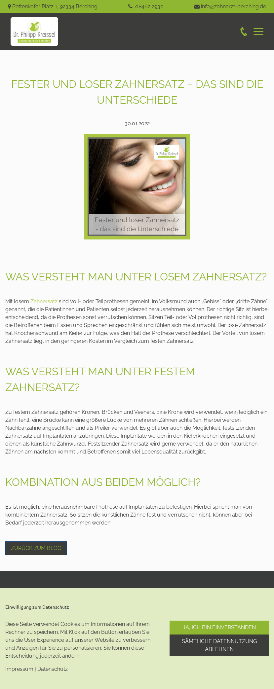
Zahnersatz (44, 301)
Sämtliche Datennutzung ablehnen (219, 645)
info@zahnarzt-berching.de (233, 6)
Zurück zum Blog (36, 548)
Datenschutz (52, 669)
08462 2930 (149, 6)
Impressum (19, 669)
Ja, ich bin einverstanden (219, 627)
